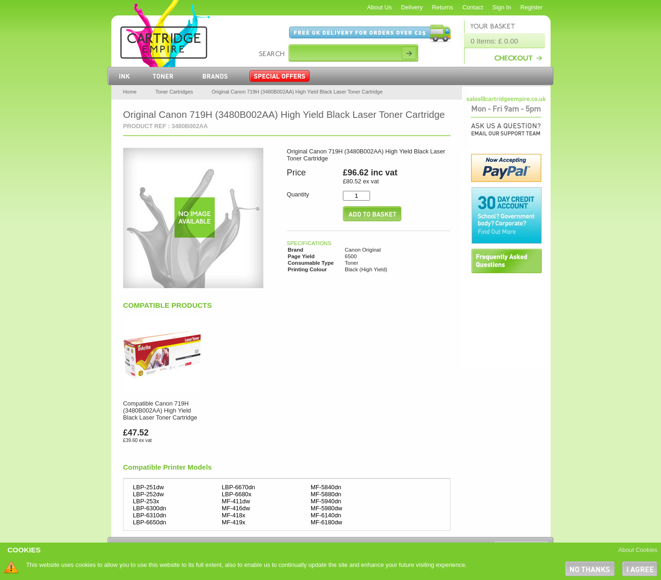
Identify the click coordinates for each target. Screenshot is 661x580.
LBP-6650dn (149, 522)
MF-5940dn (326, 501)
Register (531, 7)
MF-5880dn (326, 494)
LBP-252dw (148, 494)
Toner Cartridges (174, 91)
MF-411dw (236, 501)
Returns (442, 7)
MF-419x (234, 522)
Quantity (298, 194)
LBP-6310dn (149, 515)
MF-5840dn (326, 487)
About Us (379, 7)
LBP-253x (146, 501)
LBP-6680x (236, 494)
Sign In (502, 7)
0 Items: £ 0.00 (494, 41)
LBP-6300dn (149, 508)
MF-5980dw (326, 508)
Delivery (411, 7)
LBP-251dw (148, 487)
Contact (472, 7)
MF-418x (234, 515)
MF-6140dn (326, 515)
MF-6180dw (326, 522)
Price (296, 172)
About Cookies (637, 549)
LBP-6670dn (238, 487)
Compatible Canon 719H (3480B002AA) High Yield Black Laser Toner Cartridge (160, 410)
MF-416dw (236, 508)
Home (130, 91)
